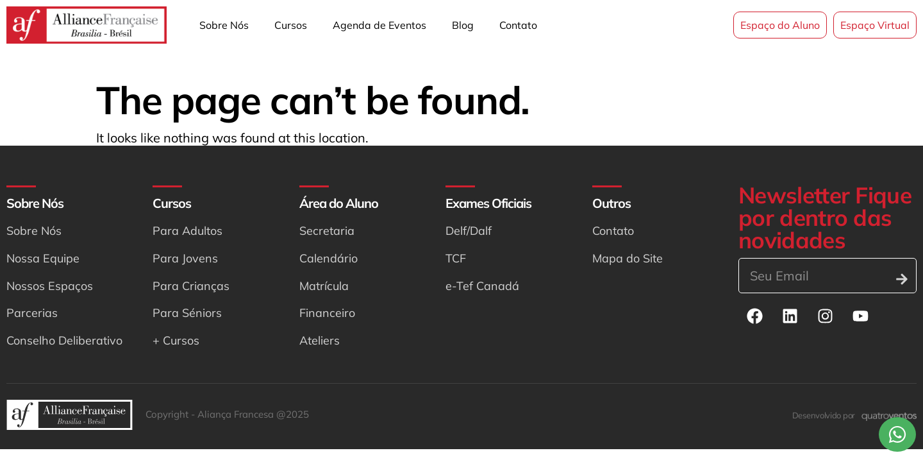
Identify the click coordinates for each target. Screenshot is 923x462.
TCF (455, 258)
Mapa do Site (627, 258)
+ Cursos (176, 340)
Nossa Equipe (42, 258)
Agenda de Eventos (379, 25)
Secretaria (326, 230)
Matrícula (324, 285)
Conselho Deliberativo (64, 340)
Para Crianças (191, 285)
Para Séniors (187, 312)
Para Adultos (187, 230)
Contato (518, 25)
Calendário (328, 258)
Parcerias (32, 312)
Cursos (290, 25)
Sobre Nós (224, 25)
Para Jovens (185, 258)
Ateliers (319, 340)
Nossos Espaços (49, 285)
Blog (463, 25)
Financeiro (327, 312)
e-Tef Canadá (482, 285)
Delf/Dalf (468, 230)
